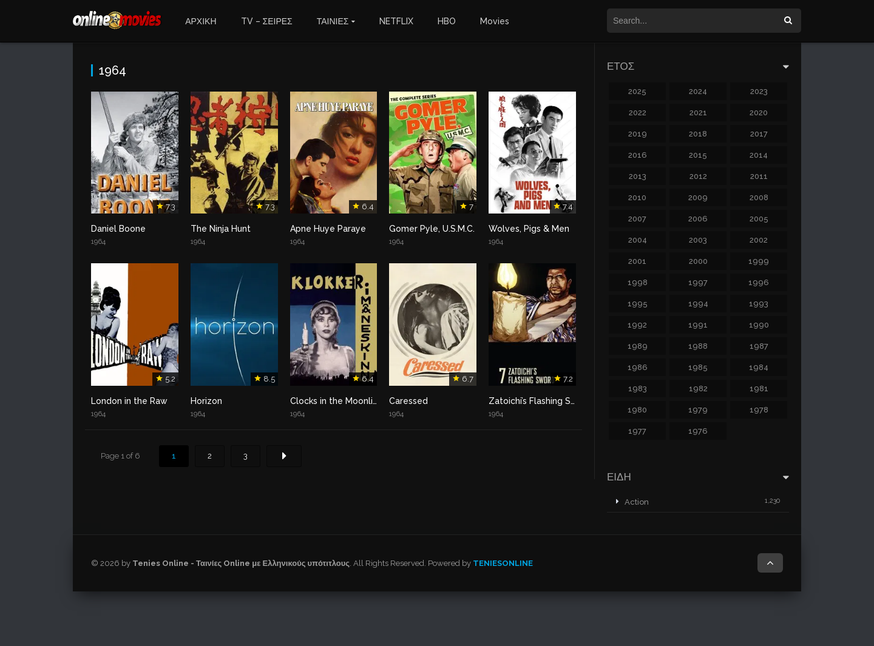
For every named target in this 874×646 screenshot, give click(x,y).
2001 (637, 261)
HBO (447, 21)
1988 (698, 346)
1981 (759, 388)
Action (637, 501)
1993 (758, 303)
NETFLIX (396, 21)
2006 (698, 218)
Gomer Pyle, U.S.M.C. (432, 229)
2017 (759, 133)
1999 (758, 261)
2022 (637, 112)
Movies (494, 21)
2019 (637, 133)
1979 (698, 409)
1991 (698, 324)
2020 (759, 112)
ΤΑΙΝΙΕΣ (333, 21)
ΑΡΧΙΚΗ (200, 21)
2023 (759, 91)
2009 (698, 197)
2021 (698, 112)
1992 (637, 324)
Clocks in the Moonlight (338, 401)
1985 (698, 367)
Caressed (408, 401)
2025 (637, 91)
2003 (698, 239)
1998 (638, 282)
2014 (759, 155)
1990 (759, 324)
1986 (638, 367)
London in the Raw (129, 401)
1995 (638, 303)
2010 (637, 197)
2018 (698, 133)
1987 (759, 346)
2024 (698, 91)
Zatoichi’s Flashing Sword (540, 401)
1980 (637, 409)
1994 (698, 303)
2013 (637, 176)
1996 (758, 282)
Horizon (206, 401)
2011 (759, 176)
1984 (758, 367)
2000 (698, 261)
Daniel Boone (118, 229)
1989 (638, 346)
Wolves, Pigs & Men (529, 229)
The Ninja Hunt (221, 229)
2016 (637, 155)
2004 (637, 239)
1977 (637, 431)
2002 (759, 239)
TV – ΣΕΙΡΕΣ (267, 21)
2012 (698, 176)
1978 (759, 409)
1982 (698, 388)
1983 (637, 388)
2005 (759, 218)
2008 (759, 197)
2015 (698, 155)
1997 (698, 282)
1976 (698, 431)
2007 (637, 218)
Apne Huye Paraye (328, 229)
